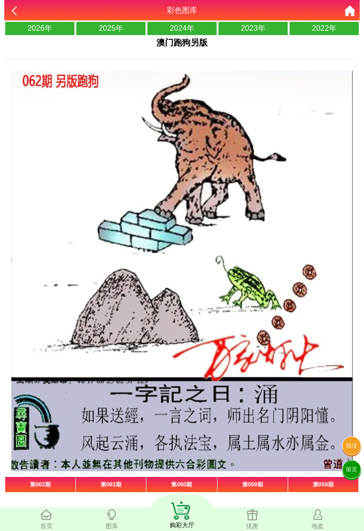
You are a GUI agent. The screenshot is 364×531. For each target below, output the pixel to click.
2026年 (39, 28)
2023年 (253, 28)
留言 (351, 469)
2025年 (111, 28)
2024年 (182, 28)
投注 (351, 445)
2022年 (324, 28)
